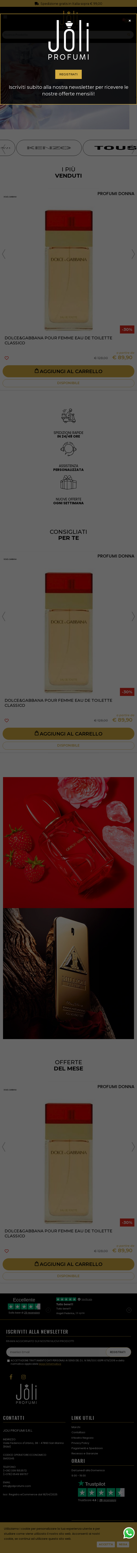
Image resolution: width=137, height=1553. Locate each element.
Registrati (68, 74)
